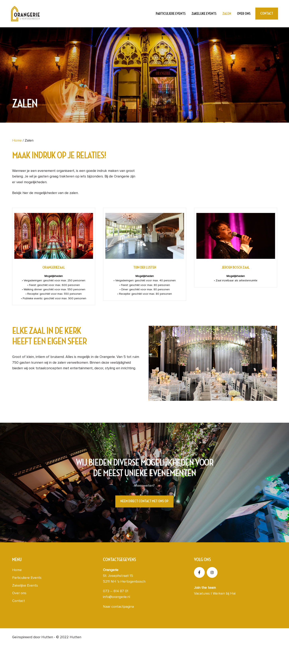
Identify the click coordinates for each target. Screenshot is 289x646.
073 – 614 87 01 (115, 591)
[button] (144, 501)
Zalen (226, 13)
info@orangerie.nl (116, 597)
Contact (18, 601)
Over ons (244, 13)
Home (17, 140)
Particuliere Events (171, 13)
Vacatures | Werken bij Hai (214, 593)
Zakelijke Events (204, 13)
